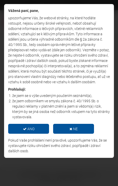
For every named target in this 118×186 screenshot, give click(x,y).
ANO (28, 129)
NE (73, 129)
